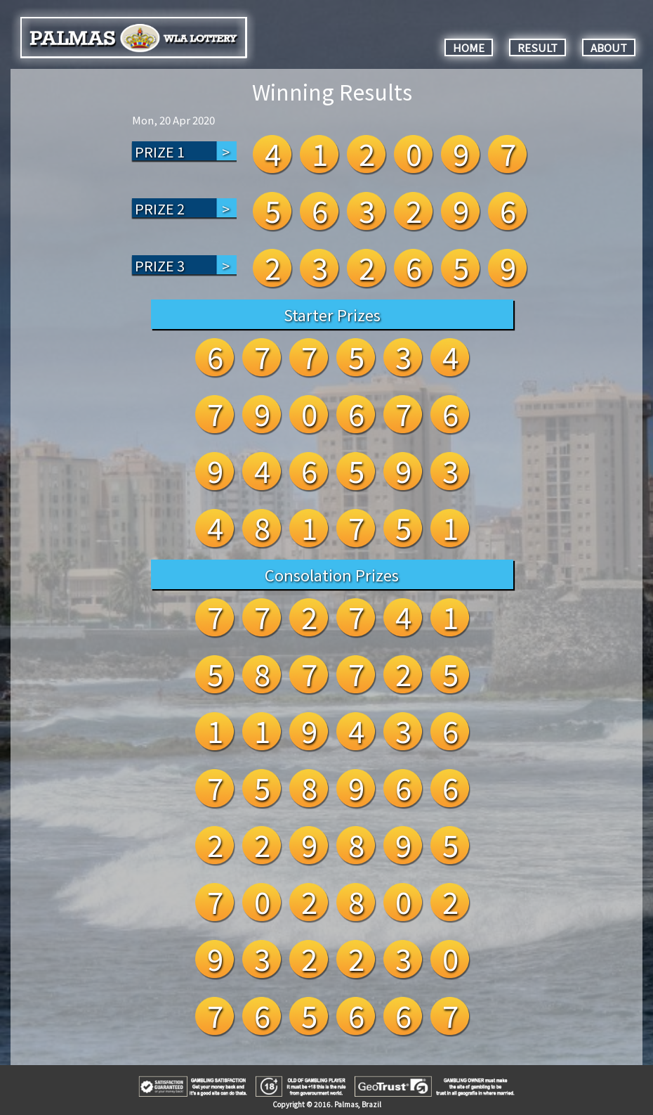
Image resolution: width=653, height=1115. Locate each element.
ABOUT (609, 47)
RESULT (537, 47)
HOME (468, 47)
